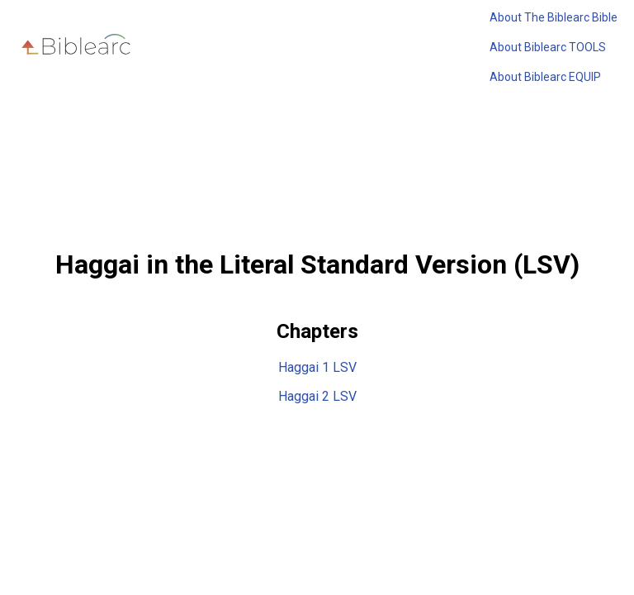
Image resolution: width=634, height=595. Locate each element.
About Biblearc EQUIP (545, 76)
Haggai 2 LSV (317, 396)
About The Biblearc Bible (553, 17)
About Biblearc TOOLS (548, 47)
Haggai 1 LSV (317, 367)
